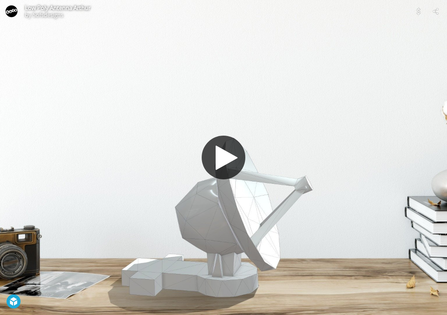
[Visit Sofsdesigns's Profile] (11, 11)
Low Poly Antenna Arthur (57, 8)
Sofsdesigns (48, 15)
